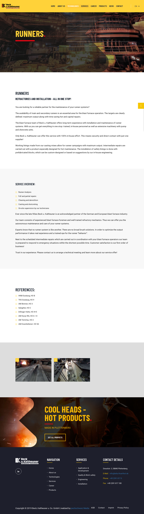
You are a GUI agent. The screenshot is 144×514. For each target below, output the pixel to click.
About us (61, 6)
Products (103, 6)
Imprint (111, 508)
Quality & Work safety (86, 475)
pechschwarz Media (80, 508)
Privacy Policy (123, 508)
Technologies (73, 6)
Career (94, 6)
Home (53, 6)
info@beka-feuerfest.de (119, 473)
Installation (82, 484)
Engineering (82, 479)
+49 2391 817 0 (116, 478)
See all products (55, 437)
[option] (72, 36)
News (111, 6)
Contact (119, 6)
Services (84, 6)
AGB (93, 508)
